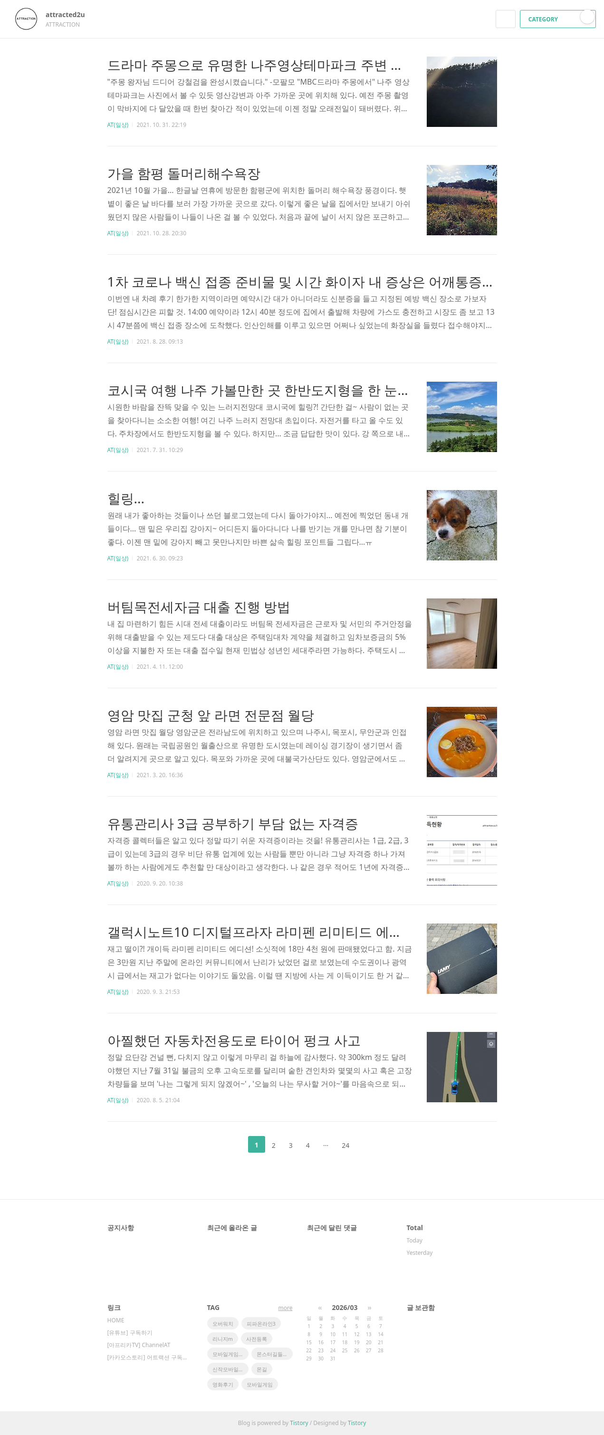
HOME (116, 1320)
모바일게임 (260, 1384)
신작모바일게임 (230, 1369)
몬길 (262, 1369)
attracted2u (70, 14)
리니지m (222, 1338)
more (285, 1308)
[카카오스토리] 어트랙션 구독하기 (147, 1357)
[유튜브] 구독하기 (130, 1333)
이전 (233, 1144)
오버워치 (222, 1323)
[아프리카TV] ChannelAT (139, 1345)
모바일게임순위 (230, 1354)
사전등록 (256, 1338)
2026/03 (345, 1307)
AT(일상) (118, 125)
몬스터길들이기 (275, 1354)
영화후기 (222, 1384)
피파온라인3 (261, 1323)
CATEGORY (559, 19)
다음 (371, 1144)
